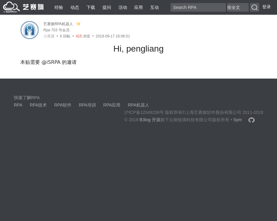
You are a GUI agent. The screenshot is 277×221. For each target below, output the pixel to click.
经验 (58, 7)
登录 (266, 6)
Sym (237, 119)
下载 (90, 7)
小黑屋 (48, 36)
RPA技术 (38, 105)
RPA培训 (87, 105)
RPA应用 (112, 105)
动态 (74, 7)
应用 (138, 7)
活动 (122, 7)
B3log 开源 (150, 119)
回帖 (65, 36)
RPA (18, 105)
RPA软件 (62, 105)
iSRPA (53, 62)
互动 (154, 7)
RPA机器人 (138, 105)
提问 (106, 7)
